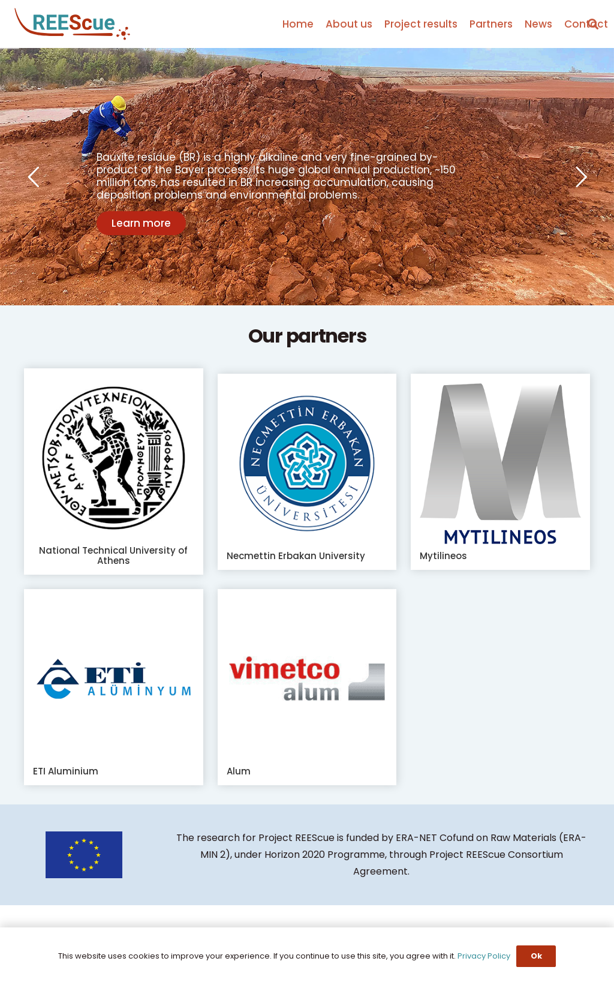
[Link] (72, 24)
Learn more (141, 223)
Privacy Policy (484, 956)
